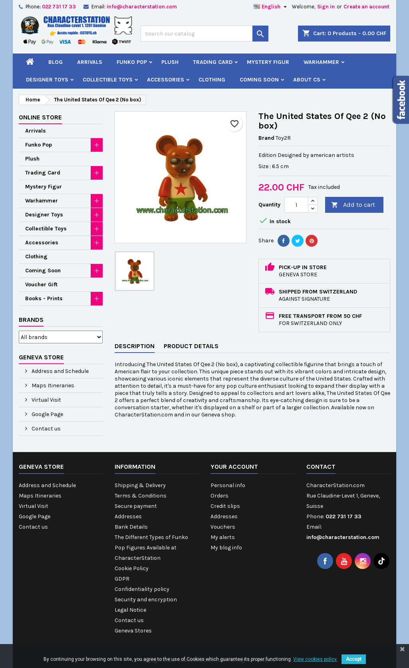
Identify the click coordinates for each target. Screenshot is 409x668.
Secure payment (136, 506)
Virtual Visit (45, 399)
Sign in (326, 7)
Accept (353, 659)
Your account (234, 466)
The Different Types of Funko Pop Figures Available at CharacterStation (151, 547)
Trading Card (212, 62)
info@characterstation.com (142, 7)
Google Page (46, 414)
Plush (170, 62)
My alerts (222, 537)
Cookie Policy (132, 568)
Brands (31, 319)
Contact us (45, 428)
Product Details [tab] (191, 346)
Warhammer (321, 62)
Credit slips (225, 506)
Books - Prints (44, 298)
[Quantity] (296, 205)
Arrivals (89, 62)
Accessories (165, 79)
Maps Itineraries (52, 385)
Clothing (212, 79)
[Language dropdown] (271, 7)
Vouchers (222, 526)
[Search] (204, 34)
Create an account (366, 7)
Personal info (227, 485)
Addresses (128, 516)
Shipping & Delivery (140, 485)
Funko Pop (132, 62)
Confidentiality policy (142, 589)
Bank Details (131, 526)
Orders (219, 495)
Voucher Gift (41, 284)
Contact (321, 466)
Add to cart (353, 205)
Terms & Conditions (141, 495)
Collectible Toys (108, 79)
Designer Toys (47, 79)
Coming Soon (259, 79)
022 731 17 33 (59, 7)
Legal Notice (130, 610)
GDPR (122, 578)
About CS (306, 79)
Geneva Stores (133, 630)
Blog (55, 62)
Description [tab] (135, 346)
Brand (266, 138)
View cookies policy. (315, 659)
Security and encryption (146, 599)
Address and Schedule (59, 371)
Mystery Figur (268, 62)
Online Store (40, 117)
